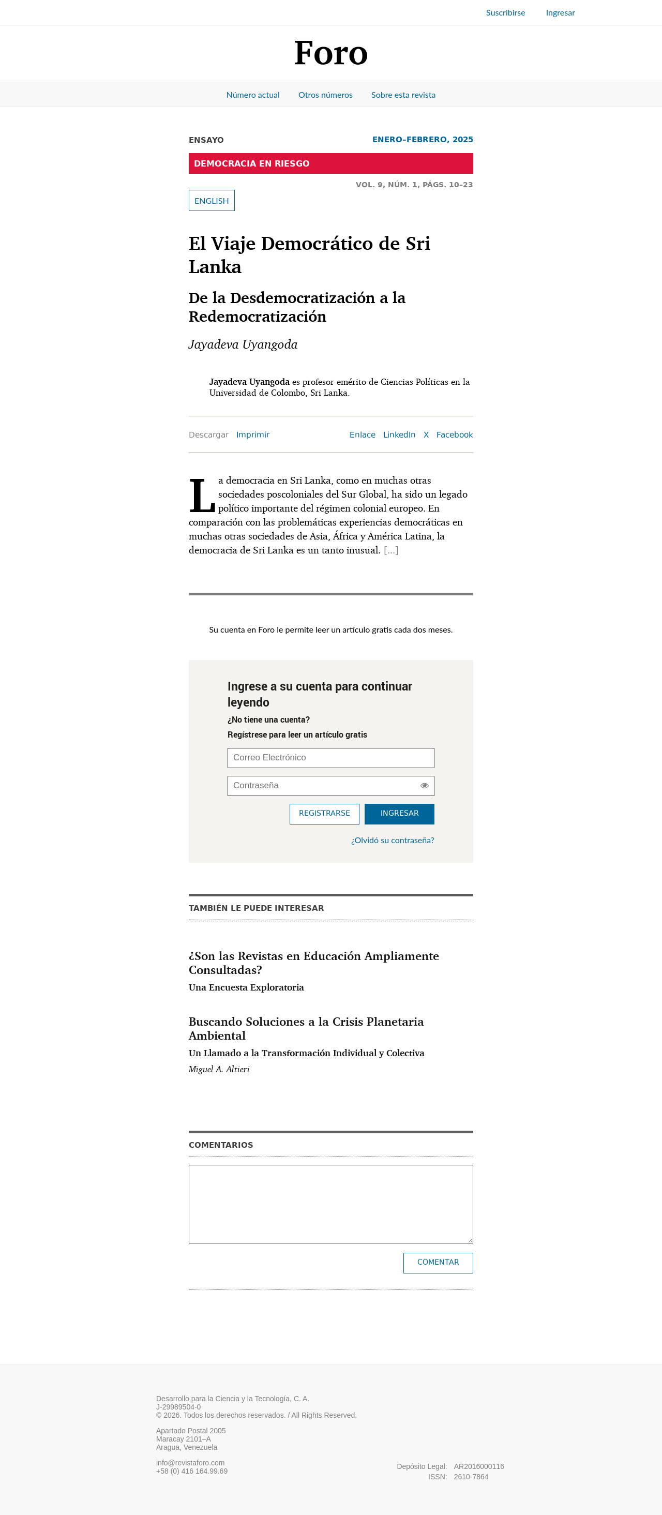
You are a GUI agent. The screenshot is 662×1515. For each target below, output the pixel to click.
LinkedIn (399, 436)
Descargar (209, 436)
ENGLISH (211, 200)
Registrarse (324, 813)
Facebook (455, 436)
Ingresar (560, 12)
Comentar (438, 1262)
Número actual (253, 94)
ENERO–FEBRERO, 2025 (422, 139)
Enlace (362, 436)
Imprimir (252, 436)
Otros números (325, 94)
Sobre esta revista (403, 94)
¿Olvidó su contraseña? (392, 840)
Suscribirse (505, 12)
